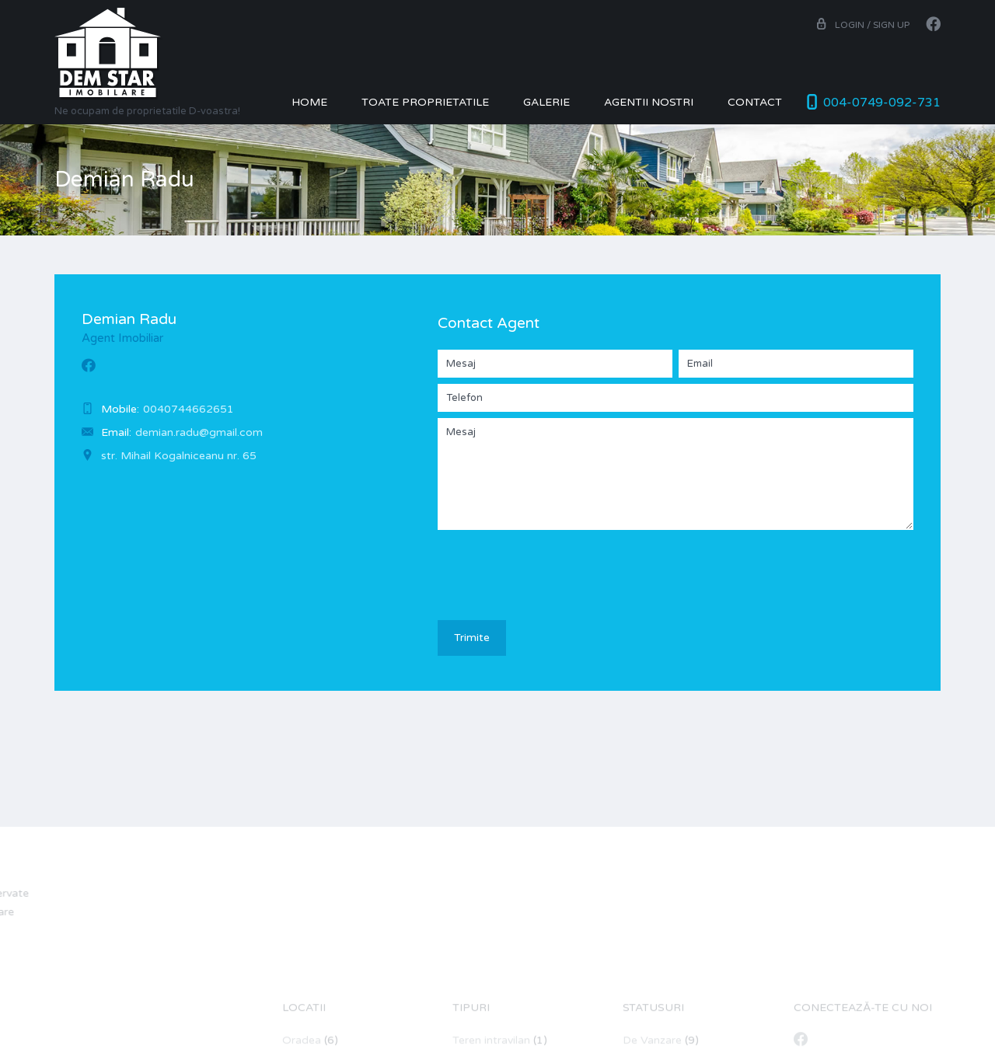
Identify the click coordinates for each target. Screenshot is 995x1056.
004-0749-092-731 (882, 102)
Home (309, 102)
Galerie (546, 102)
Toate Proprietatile (425, 102)
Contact (755, 102)
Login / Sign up (862, 24)
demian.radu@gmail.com (199, 432)
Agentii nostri (648, 102)
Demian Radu (129, 319)
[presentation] (556, 566)
